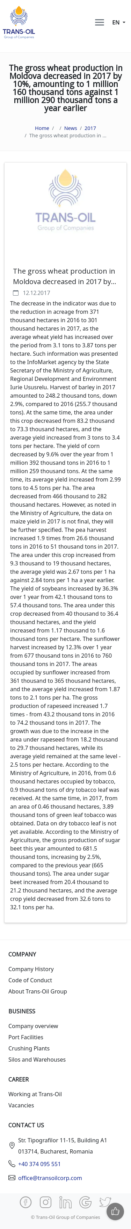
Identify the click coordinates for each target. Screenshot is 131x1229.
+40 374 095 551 (39, 1164)
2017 (90, 128)
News (70, 128)
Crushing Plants (29, 1048)
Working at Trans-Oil (35, 1094)
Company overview (33, 1026)
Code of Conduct (30, 980)
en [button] (116, 22)
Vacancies (21, 1105)
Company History (31, 969)
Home (42, 128)
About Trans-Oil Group (37, 991)
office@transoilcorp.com (50, 1178)
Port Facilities (25, 1037)
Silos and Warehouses (37, 1059)
